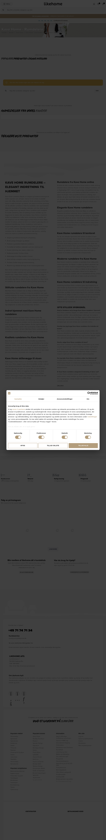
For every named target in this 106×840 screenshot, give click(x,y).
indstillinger (92, 417)
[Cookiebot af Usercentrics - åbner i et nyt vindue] (89, 393)
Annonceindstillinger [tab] (64, 399)
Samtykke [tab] (18, 399)
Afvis (22, 445)
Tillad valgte (53, 445)
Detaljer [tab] (41, 399)
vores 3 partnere (18, 409)
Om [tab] (88, 399)
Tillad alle (83, 445)
